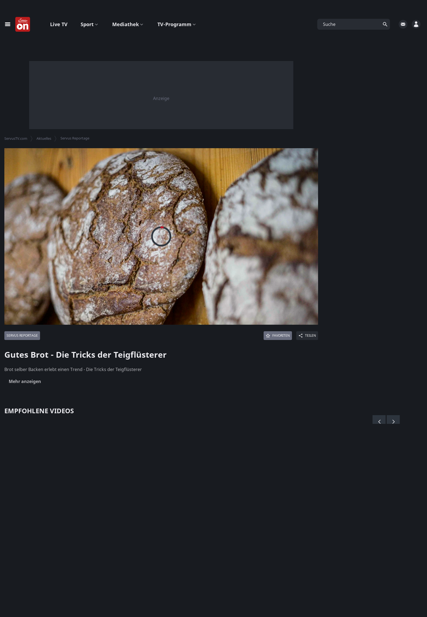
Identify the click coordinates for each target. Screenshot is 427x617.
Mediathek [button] (128, 24)
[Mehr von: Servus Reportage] (22, 335)
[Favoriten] (278, 335)
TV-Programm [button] (177, 24)
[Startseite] (22, 24)
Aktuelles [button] (43, 138)
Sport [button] (90, 24)
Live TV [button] (59, 24)
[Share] (307, 335)
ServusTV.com (15, 138)
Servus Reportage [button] (74, 138)
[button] (353, 24)
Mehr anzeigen (25, 381)
